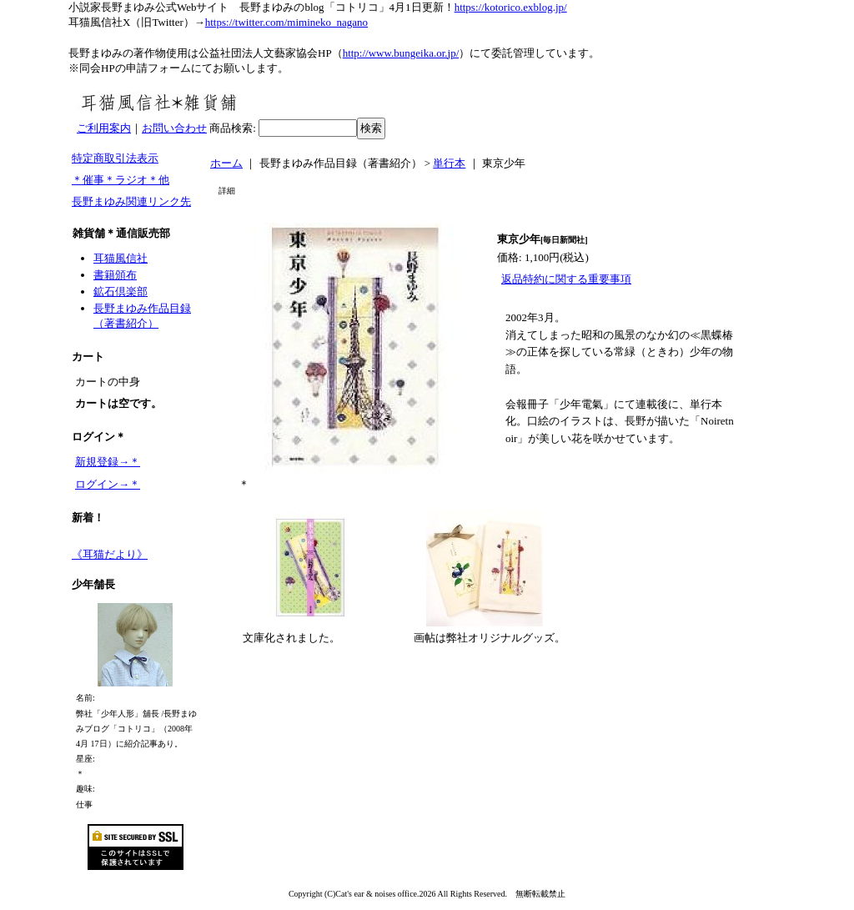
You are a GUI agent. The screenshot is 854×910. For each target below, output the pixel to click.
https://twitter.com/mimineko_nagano (286, 22)
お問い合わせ (174, 128)
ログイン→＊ (107, 484)
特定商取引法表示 (115, 158)
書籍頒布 (115, 275)
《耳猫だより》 (110, 554)
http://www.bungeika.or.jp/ (401, 53)
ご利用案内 (104, 128)
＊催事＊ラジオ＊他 (120, 179)
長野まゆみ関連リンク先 (131, 201)
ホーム (226, 163)
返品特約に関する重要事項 (566, 279)
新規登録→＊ (107, 461)
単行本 (449, 163)
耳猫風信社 (120, 258)
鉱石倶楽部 (120, 291)
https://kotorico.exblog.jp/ (511, 7)
